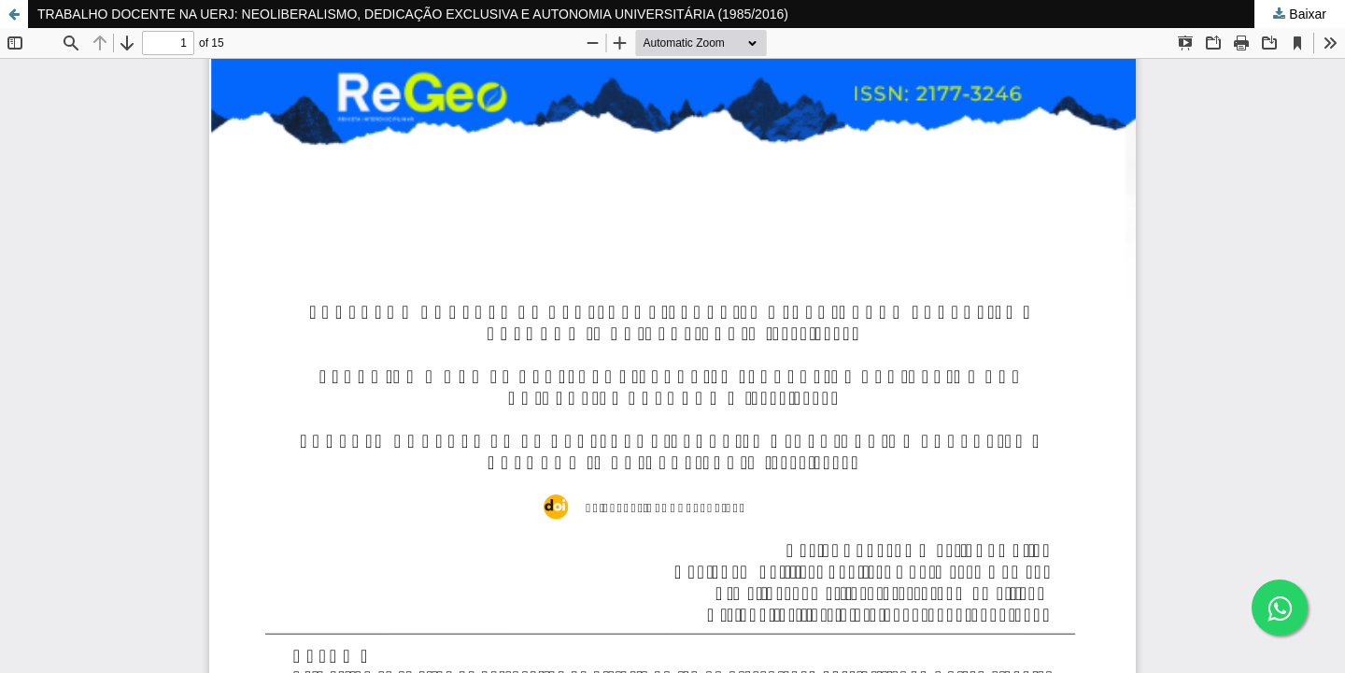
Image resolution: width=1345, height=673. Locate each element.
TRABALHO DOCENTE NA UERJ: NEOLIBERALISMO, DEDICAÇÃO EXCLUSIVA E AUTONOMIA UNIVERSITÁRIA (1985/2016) (412, 14)
